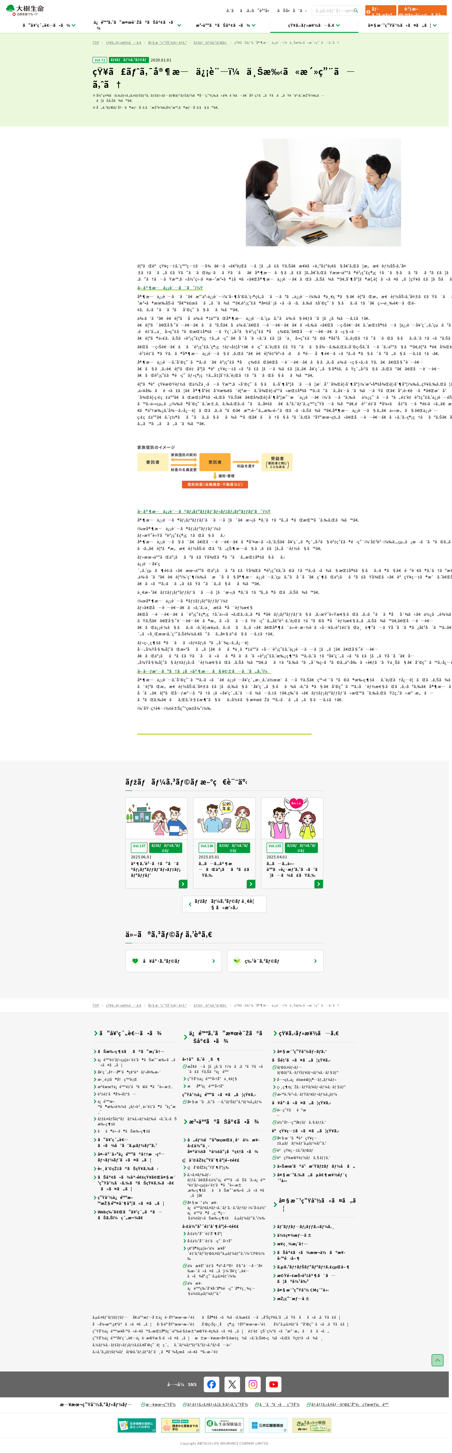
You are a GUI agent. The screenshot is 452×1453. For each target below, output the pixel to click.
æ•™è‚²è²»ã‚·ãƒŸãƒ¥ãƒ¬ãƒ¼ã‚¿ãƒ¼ (304, 1120)
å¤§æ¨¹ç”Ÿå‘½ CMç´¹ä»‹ (300, 1315)
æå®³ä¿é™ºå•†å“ (204, 1111)
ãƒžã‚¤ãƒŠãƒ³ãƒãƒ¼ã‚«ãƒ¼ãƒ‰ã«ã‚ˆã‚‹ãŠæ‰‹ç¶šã (135, 1147)
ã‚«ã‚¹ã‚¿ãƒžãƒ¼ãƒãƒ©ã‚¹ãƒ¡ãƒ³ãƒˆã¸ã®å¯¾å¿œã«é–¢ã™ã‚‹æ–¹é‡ (157, 1377)
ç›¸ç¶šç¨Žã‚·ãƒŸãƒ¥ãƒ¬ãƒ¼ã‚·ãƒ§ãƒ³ (309, 1112)
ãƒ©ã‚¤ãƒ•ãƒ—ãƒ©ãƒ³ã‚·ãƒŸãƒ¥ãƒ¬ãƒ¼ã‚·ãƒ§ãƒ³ (305, 1095)
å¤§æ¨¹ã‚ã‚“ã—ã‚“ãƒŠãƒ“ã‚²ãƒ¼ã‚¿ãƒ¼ (222, 1127)
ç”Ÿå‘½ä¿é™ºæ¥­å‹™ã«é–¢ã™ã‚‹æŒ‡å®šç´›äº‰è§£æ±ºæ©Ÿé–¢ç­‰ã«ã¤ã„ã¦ (168, 1356)
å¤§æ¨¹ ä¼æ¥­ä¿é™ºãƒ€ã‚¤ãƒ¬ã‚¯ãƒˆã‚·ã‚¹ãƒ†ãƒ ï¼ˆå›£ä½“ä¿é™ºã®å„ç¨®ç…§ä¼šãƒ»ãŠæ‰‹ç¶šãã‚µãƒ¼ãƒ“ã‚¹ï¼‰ (224, 1235)
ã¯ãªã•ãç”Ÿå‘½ (277, 1430)
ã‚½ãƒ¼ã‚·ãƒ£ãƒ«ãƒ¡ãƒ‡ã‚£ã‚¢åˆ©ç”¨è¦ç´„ (131, 1370)
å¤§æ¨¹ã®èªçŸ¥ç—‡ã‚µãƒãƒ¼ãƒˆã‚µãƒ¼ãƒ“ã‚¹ (299, 1166)
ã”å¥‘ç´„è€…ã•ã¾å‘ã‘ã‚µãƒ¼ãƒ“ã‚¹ (125, 1168)
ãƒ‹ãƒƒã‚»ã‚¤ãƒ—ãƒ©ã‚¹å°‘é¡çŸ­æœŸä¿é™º (347, 1430)
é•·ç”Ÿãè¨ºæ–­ (289, 1138)
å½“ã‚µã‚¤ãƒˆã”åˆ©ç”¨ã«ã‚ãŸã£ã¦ (311, 1349)
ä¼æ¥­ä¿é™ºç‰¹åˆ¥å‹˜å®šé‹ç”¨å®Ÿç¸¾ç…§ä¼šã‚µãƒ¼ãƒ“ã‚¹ (218, 1314)
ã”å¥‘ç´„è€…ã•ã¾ (49, 25)
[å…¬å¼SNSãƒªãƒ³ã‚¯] (211, 1410)
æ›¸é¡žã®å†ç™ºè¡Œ (115, 1105)
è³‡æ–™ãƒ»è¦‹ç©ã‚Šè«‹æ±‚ (422, 11)
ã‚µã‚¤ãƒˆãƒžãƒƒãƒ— (110, 1342)
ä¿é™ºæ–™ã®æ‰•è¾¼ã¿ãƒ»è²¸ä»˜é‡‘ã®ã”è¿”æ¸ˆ (134, 1132)
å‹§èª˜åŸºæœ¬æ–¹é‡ (177, 1349)
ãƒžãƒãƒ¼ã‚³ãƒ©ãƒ (210, 68)
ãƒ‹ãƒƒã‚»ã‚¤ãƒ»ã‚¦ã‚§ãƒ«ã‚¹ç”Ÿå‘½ (215, 1430)
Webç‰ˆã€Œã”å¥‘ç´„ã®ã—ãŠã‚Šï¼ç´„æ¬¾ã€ (127, 1240)
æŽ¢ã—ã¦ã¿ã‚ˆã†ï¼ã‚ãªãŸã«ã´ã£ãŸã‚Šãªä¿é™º (224, 1094)
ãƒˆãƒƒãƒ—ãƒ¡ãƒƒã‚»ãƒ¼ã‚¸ (303, 1252)
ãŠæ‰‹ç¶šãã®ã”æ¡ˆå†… (129, 1077)
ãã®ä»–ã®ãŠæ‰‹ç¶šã (124, 1156)
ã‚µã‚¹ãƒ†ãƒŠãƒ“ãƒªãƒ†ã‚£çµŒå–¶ (311, 1292)
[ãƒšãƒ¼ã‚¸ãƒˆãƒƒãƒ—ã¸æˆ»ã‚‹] (438, 1386)
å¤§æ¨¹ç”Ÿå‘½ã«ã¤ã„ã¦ (402, 25)
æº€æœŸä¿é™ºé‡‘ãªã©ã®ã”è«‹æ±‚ (133, 1112)
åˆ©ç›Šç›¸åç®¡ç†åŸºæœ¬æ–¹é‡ (235, 1349)
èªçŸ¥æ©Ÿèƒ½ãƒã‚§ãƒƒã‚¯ (301, 1183)
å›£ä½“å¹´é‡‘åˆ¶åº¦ (202, 1259)
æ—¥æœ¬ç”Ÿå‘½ (158, 1430)
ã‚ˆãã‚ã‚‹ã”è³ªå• (249, 10)
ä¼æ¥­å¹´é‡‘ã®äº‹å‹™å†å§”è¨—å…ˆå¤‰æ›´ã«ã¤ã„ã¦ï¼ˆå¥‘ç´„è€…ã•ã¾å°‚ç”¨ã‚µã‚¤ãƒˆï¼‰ (222, 1296)
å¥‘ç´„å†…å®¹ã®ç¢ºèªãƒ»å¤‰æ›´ (127, 1097)
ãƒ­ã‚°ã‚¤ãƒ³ (379, 11)
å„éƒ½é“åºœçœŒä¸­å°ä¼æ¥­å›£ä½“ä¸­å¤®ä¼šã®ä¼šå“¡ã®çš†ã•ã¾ (221, 1171)
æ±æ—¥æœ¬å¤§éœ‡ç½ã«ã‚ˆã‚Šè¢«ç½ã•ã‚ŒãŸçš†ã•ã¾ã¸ (259, 1363)
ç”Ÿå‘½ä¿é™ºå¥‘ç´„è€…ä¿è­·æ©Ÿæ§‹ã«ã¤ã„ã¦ (141, 1363)
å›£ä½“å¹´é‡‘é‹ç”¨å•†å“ (208, 1266)
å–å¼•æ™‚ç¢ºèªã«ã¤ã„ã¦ (122, 1349)
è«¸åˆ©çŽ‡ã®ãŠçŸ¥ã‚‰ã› (126, 1194)
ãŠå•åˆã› (292, 10)
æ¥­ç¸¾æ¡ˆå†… (290, 1269)
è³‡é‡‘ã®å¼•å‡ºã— (114, 1119)
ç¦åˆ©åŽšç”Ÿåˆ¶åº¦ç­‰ (205, 1193)
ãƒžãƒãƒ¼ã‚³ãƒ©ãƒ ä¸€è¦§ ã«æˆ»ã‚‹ (220, 930)
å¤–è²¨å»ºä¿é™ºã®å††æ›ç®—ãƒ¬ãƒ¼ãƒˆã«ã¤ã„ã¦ (129, 1182)
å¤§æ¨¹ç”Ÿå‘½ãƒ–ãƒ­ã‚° (167, 68)
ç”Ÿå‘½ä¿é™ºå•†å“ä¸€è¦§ (210, 1104)
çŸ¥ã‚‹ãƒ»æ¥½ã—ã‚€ (314, 25)
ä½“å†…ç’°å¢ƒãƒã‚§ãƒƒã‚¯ (299, 1148)
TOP (96, 68)
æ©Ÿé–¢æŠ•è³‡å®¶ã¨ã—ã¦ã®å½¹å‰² (304, 1304)
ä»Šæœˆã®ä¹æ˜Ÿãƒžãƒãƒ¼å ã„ (313, 1192)
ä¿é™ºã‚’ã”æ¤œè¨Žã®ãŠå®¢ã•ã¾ (138, 25)
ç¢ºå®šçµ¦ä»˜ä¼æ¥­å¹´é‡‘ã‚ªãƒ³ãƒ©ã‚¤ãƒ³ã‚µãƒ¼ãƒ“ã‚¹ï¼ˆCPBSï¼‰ (223, 1279)
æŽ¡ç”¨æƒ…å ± (291, 1324)
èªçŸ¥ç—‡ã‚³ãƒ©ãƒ (293, 1176)
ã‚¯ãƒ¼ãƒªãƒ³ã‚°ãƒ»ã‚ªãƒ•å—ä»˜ (202, 1370)
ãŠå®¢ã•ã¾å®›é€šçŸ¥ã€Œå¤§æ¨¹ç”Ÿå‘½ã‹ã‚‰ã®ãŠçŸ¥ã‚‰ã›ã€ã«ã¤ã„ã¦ (134, 1208)
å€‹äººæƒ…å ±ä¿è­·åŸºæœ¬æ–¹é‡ (165, 1342)
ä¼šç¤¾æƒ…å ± (292, 1261)
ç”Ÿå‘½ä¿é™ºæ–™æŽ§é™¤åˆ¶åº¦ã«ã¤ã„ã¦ (128, 1226)
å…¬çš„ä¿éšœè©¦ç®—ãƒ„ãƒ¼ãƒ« (304, 1105)
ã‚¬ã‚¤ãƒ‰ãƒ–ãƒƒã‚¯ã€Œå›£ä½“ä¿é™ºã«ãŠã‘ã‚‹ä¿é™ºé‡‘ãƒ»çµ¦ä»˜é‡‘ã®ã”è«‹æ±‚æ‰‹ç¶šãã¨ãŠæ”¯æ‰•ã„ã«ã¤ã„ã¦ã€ (223, 1211)
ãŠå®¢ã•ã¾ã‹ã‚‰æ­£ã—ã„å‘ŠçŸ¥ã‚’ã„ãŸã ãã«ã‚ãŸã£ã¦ (271, 1342)
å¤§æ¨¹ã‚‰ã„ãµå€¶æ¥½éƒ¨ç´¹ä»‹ (309, 1203)
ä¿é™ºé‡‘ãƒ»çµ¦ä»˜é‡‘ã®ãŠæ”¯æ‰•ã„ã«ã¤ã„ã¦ (134, 1088)
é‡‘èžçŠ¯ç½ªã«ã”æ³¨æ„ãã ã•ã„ (288, 1356)
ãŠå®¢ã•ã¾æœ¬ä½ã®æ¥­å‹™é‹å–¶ (308, 1281)
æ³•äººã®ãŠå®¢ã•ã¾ (226, 25)
